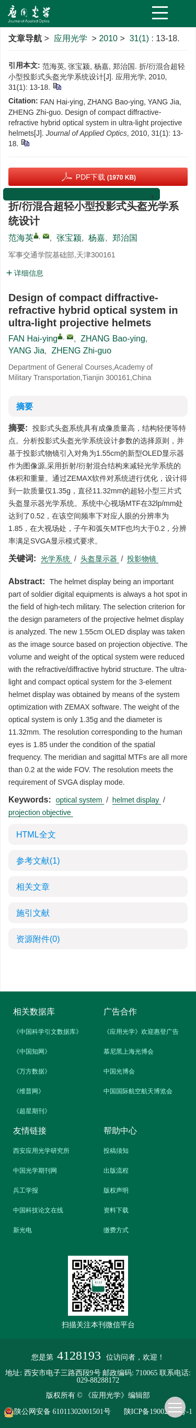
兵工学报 (25, 1190)
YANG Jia (26, 350)
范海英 (20, 237)
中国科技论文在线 (38, 1210)
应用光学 (70, 38)
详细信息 (24, 273)
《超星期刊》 (32, 1111)
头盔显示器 (99, 558)
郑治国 (124, 237)
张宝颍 (69, 237)
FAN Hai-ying (32, 338)
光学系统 (56, 558)
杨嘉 (96, 237)
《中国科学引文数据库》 (47, 1031)
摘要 (24, 406)
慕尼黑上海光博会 (128, 1051)
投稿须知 (116, 1150)
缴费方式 (116, 1230)
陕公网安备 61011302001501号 (63, 1412)
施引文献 (33, 912)
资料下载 (116, 1210)
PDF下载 (106, 177)
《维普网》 (28, 1091)
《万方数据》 (32, 1071)
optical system (80, 800)
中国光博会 (119, 1071)
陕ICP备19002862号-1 (158, 1411)
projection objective (40, 812)
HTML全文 (36, 834)
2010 (108, 38)
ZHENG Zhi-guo (81, 350)
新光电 (22, 1230)
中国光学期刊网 (35, 1170)
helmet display (136, 800)
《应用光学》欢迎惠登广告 (141, 1031)
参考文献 (38, 860)
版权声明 (116, 1190)
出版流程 (116, 1170)
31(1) (141, 38)
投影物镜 (142, 558)
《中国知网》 (32, 1051)
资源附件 (38, 939)
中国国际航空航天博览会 (137, 1091)
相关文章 (33, 886)
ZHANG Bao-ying (112, 338)
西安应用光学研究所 (41, 1150)
